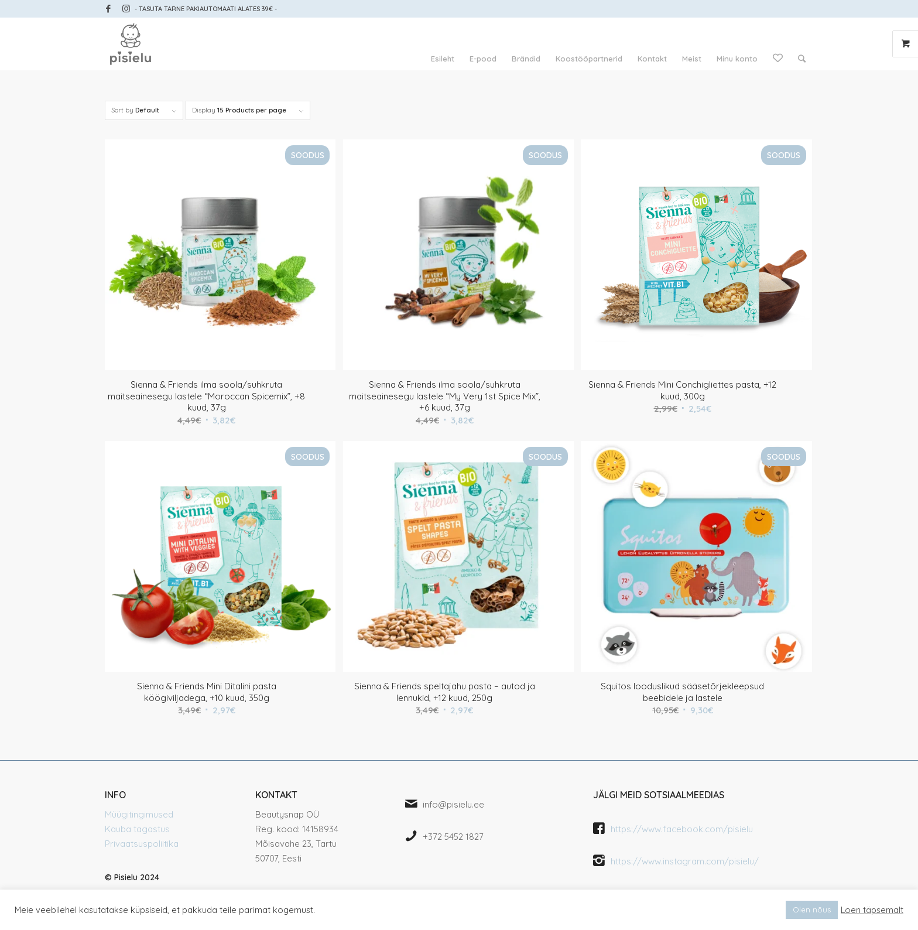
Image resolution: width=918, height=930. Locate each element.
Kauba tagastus (137, 829)
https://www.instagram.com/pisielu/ (685, 861)
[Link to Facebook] (108, 9)
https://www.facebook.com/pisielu (682, 829)
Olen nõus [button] (812, 909)
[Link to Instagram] (126, 9)
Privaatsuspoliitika (142, 843)
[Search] (801, 58)
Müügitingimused (139, 814)
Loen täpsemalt (872, 910)
